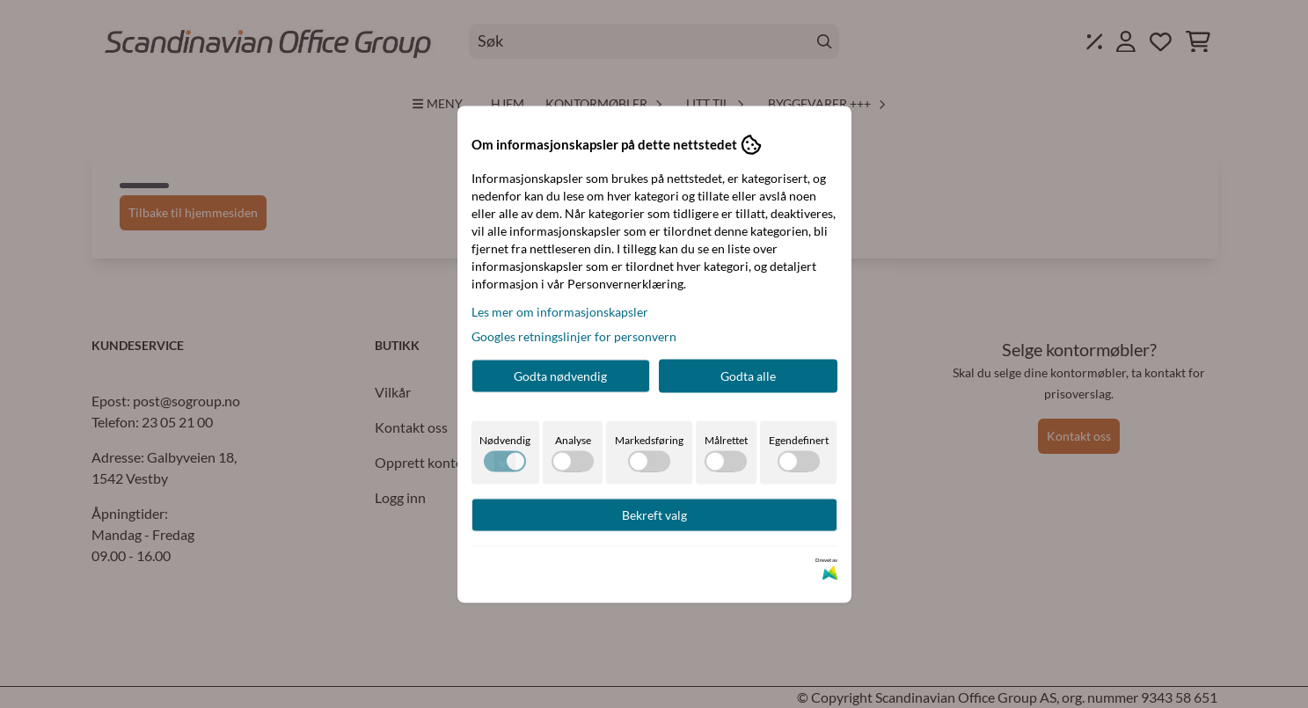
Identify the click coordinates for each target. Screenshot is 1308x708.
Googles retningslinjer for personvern (573, 335)
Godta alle (748, 375)
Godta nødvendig (560, 375)
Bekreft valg (654, 514)
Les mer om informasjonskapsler (559, 310)
